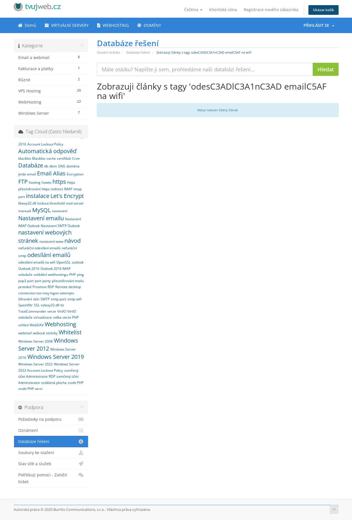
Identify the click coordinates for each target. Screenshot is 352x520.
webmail (25, 333)
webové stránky (45, 333)
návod (72, 240)
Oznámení (51, 430)
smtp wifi (74, 299)
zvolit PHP (76, 382)
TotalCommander (32, 311)
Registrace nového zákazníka (271, 9)
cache (51, 158)
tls (62, 305)
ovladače (25, 274)
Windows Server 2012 (48, 345)
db (46, 166)
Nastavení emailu (41, 218)
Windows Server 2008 (35, 341)
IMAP (68, 189)
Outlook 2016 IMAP (55, 268)
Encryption (75, 174)
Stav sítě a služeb (51, 463)
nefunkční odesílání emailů (39, 248)
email (31, 174)
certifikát (64, 158)
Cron (76, 158)
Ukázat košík (323, 9)
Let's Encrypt (67, 196)
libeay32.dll (27, 203)
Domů (27, 25)
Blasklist (38, 158)
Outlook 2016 (28, 268)
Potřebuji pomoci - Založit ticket (51, 478)
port (38, 280)
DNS (61, 166)
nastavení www (51, 241)
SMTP (45, 299)
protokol (24, 286)
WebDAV (37, 325)
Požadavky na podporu (51, 419)
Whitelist (70, 332)
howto (46, 182)
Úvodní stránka (108, 52)
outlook (78, 262)
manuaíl (24, 211)
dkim (53, 166)
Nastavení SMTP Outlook (60, 225)
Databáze (30, 165)
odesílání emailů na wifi (36, 262)
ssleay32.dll (50, 305)
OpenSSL (63, 262)
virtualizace (43, 317)
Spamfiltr (25, 305)
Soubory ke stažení (51, 452)
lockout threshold (51, 203)
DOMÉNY (149, 25)
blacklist (24, 158)
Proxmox (39, 286)
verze (51, 311)
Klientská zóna (223, 9)
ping (80, 274)
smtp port (58, 299)
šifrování (25, 299)
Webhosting (60, 324)
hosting (34, 182)
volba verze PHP (66, 317)
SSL (37, 305)
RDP (51, 286)
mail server (75, 203)
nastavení (59, 211)
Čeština (193, 9)
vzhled (23, 325)
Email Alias (51, 173)
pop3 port (26, 280)
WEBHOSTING (113, 25)
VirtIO (61, 311)
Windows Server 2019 (55, 357)
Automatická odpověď (47, 151)
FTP (23, 181)
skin (36, 299)
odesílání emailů (48, 255)
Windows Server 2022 (35, 364)
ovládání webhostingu (51, 274)
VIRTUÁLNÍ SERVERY (67, 25)
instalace (37, 196)
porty (46, 280)
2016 (22, 144)
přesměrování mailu (68, 280)
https (59, 181)
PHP (72, 274)
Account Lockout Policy (45, 144)
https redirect (52, 189)
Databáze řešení (138, 52)
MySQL (41, 210)
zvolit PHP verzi (30, 388)
